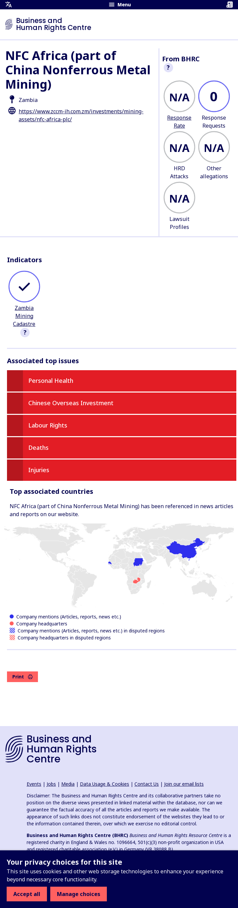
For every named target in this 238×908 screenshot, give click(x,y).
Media (68, 784)
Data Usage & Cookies (104, 784)
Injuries (38, 470)
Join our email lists (184, 784)
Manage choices (78, 894)
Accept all (26, 894)
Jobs (51, 784)
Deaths (38, 448)
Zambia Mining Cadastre (24, 316)
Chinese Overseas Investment (71, 403)
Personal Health (50, 381)
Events (34, 784)
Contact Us (146, 784)
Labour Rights (47, 425)
